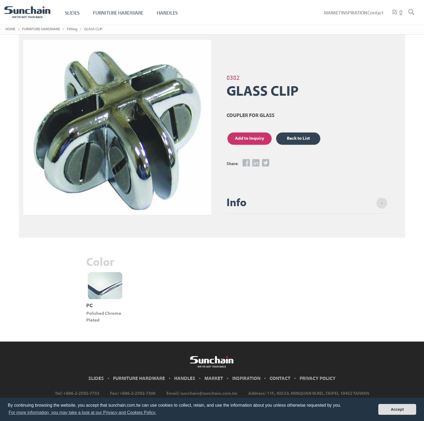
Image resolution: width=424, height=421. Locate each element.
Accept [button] (397, 409)
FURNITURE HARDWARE (122, 15)
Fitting (72, 29)
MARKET (317, 15)
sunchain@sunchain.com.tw (208, 393)
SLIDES (73, 15)
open (384, 203)
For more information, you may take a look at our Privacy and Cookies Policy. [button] (82, 412)
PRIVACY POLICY (318, 378)
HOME (10, 29)
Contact (372, 15)
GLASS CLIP (93, 29)
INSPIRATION (345, 15)
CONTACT (280, 378)
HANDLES (175, 15)
